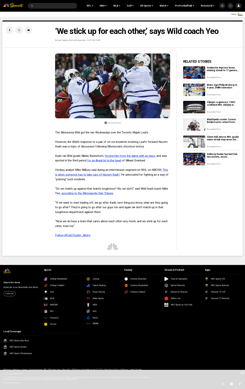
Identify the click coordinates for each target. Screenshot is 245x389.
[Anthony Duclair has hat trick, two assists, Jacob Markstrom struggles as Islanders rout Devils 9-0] (194, 159)
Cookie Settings (136, 369)
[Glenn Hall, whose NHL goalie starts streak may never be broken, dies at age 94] (194, 142)
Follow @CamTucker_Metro (72, 235)
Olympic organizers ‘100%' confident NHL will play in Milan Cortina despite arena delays (221, 103)
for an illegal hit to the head (104, 160)
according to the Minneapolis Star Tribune (87, 193)
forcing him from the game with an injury (130, 156)
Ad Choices (7, 369)
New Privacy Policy (112, 369)
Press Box (66, 369)
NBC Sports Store (54, 369)
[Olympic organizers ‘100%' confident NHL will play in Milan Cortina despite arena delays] (194, 107)
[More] (222, 6)
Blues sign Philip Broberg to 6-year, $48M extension (222, 86)
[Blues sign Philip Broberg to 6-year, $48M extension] (194, 90)
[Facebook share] (9, 30)
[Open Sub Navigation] (93, 6)
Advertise (16, 369)
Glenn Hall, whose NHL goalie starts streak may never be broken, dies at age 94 (223, 138)
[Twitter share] (19, 30)
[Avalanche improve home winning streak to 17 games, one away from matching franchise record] (194, 72)
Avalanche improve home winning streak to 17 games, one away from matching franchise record (222, 69)
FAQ (45, 369)
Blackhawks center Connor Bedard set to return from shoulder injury (221, 120)
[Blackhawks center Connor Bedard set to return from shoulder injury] (194, 124)
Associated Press (214, 77)
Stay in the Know (11, 282)
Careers (24, 369)
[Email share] (28, 30)
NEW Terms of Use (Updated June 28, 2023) (87, 369)
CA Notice (124, 369)
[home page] (13, 6)
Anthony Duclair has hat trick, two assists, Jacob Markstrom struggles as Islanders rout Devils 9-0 (222, 155)
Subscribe (9, 293)
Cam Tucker (62, 40)
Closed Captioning (35, 369)
